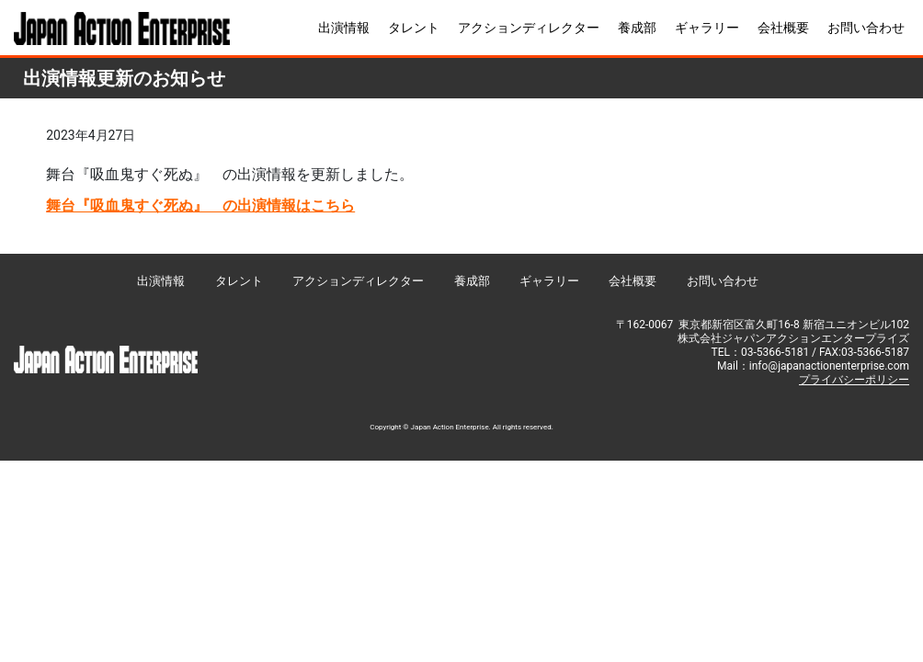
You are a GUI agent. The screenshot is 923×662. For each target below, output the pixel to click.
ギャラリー (707, 27)
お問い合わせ (866, 27)
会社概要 (783, 27)
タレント (413, 27)
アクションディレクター (528, 27)
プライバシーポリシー (854, 379)
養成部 (637, 27)
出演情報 (344, 27)
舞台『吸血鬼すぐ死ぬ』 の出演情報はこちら (200, 205)
